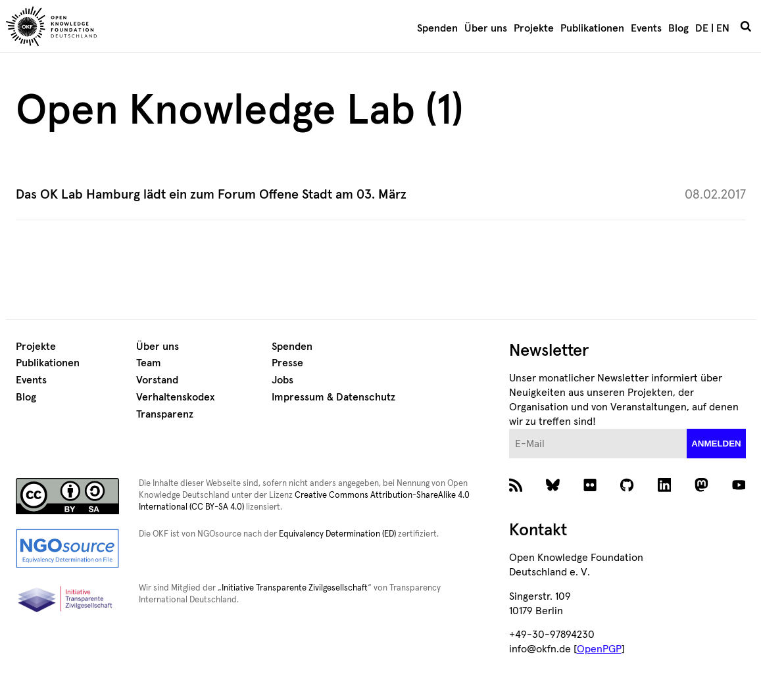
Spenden (437, 28)
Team (148, 363)
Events (646, 28)
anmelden (716, 443)
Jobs (282, 380)
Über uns (485, 28)
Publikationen (592, 28)
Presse (287, 363)
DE (701, 28)
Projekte (534, 28)
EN (722, 28)
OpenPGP (599, 649)
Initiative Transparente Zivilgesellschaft (295, 588)
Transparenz (164, 414)
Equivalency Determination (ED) (337, 534)
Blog (678, 28)
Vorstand (157, 380)
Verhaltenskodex (175, 397)
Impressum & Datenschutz (333, 397)
